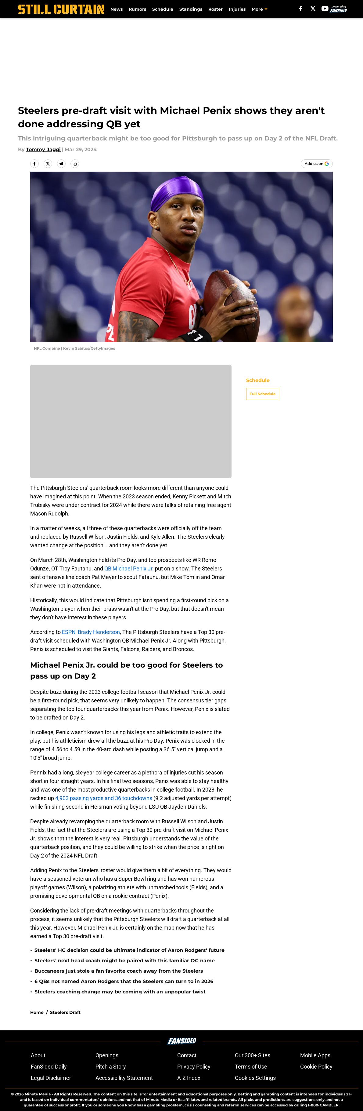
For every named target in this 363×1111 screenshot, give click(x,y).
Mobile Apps (315, 1055)
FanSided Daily (49, 1066)
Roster (215, 9)
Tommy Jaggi (43, 149)
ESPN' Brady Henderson (90, 632)
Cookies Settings (255, 1078)
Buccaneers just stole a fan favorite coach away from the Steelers (118, 971)
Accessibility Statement (124, 1078)
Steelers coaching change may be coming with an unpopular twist (120, 992)
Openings (106, 1055)
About (38, 1055)
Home (37, 1012)
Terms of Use (251, 1066)
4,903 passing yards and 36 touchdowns (103, 798)
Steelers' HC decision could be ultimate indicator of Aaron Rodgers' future (129, 950)
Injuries (237, 9)
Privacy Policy (193, 1066)
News (116, 9)
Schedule (162, 9)
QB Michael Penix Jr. (129, 568)
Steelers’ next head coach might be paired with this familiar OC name (124, 960)
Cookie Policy (316, 1066)
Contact (186, 1055)
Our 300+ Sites (252, 1055)
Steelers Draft (65, 1012)
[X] (313, 8)
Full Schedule (263, 394)
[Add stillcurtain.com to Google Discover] (317, 163)
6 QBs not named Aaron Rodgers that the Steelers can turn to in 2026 (123, 981)
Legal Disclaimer (51, 1078)
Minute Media (38, 1094)
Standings (190, 9)
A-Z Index (188, 1078)
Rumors (137, 9)
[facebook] (300, 8)
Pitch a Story (110, 1066)
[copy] (74, 163)
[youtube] (325, 8)
